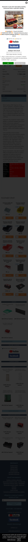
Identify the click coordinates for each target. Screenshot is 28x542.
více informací (13, 60)
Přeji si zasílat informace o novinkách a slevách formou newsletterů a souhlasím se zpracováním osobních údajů (14, 58)
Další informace (11, 540)
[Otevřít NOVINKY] (18, 31)
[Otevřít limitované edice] (20, 33)
